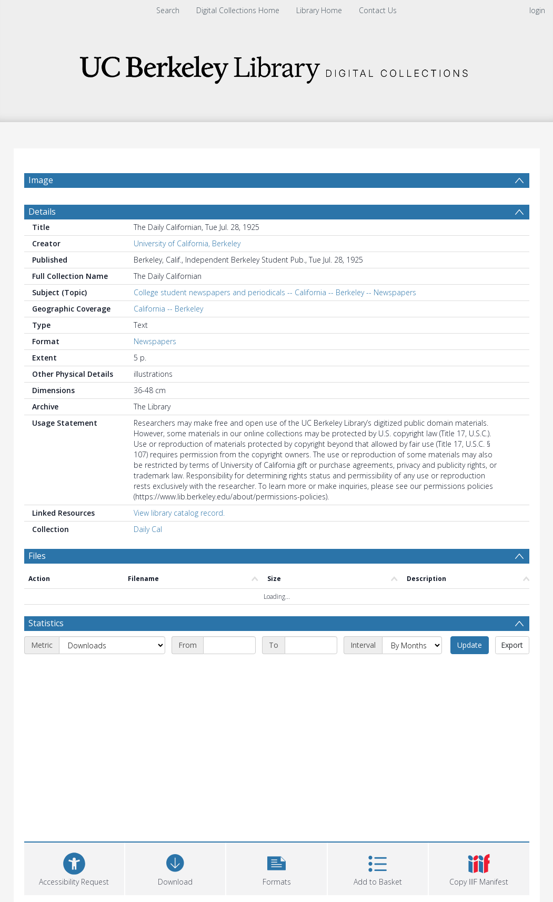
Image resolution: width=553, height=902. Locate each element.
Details (42, 211)
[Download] (175, 868)
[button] (276, 868)
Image (40, 180)
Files (37, 556)
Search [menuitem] (167, 10)
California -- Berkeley (168, 309)
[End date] (311, 645)
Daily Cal (148, 529)
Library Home (319, 10)
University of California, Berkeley (187, 243)
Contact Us (378, 10)
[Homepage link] (277, 66)
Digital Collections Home (237, 10)
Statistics (46, 623)
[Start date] (229, 645)
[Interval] (412, 645)
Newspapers (155, 341)
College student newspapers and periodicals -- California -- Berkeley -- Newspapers (275, 292)
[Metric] (112, 645)
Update (469, 645)
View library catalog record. (179, 513)
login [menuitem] (537, 10)
